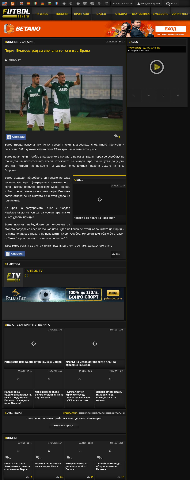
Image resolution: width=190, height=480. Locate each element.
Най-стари (98, 413)
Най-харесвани (115, 413)
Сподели (16, 137)
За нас (116, 3)
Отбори (121, 13)
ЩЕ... (78, 179)
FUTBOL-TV (34, 270)
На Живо (42, 13)
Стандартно (70, 413)
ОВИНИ (11, 437)
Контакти (127, 3)
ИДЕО (133, 41)
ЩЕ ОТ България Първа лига (27, 324)
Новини (61, 13)
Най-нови (85, 413)
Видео (101, 13)
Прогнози (81, 13)
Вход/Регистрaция (63, 425)
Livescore (160, 13)
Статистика (141, 13)
